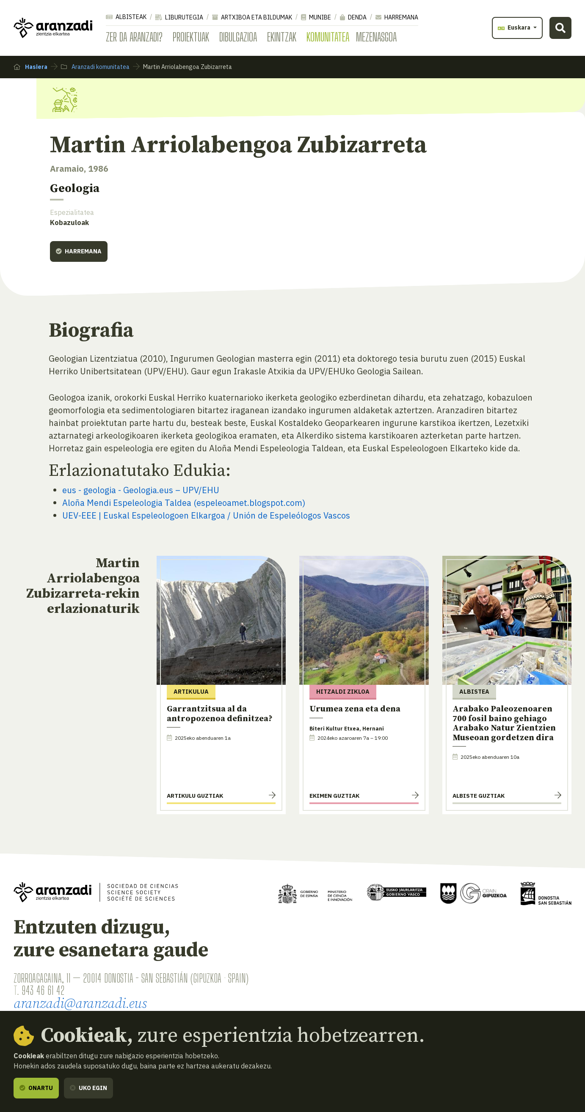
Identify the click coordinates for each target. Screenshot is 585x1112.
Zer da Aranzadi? (134, 37)
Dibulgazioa (238, 37)
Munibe (316, 17)
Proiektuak (191, 37)
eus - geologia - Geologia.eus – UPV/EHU (140, 490)
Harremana (396, 17)
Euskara (515, 27)
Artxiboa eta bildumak (252, 17)
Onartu (36, 1088)
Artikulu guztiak (195, 795)
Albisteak (126, 17)
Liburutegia (179, 17)
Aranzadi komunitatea (95, 67)
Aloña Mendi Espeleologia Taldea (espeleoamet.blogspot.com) (183, 502)
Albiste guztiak (479, 795)
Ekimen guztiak (334, 795)
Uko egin (88, 1088)
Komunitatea (327, 37)
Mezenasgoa (376, 37)
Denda (353, 17)
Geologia (74, 188)
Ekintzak (281, 37)
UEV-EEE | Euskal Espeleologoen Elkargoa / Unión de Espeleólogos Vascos (206, 515)
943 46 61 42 (43, 990)
